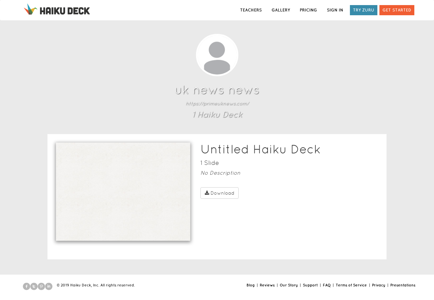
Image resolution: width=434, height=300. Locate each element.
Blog (250, 285)
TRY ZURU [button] (363, 10)
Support (310, 285)
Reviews (267, 285)
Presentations (402, 285)
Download (219, 193)
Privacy (378, 285)
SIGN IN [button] (335, 10)
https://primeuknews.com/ (217, 103)
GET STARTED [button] (396, 10)
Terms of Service (351, 285)
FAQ (327, 285)
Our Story (289, 285)
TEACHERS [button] (251, 10)
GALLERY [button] (281, 10)
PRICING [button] (308, 10)
